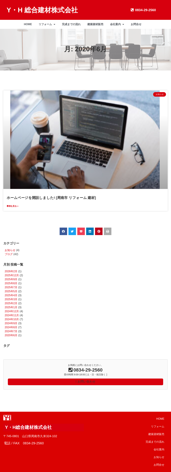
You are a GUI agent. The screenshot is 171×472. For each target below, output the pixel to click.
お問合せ (136, 24)
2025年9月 (11, 279)
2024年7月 (11, 331)
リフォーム (47, 24)
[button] (63, 231)
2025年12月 (12, 275)
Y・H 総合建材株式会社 (42, 10)
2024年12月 (12, 311)
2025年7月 (11, 287)
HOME (28, 24)
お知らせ (10, 250)
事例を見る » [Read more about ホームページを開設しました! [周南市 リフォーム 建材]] (12, 206)
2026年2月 (11, 271)
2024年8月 (11, 327)
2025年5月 (11, 291)
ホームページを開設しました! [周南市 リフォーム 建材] (51, 198)
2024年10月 (12, 319)
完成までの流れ (71, 24)
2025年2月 (11, 303)
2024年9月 (11, 323)
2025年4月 (11, 295)
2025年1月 (11, 307)
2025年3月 (11, 299)
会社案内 (117, 24)
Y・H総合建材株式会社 (28, 427)
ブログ (9, 254)
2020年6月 (11, 335)
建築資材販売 (95, 24)
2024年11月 (12, 315)
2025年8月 (11, 283)
